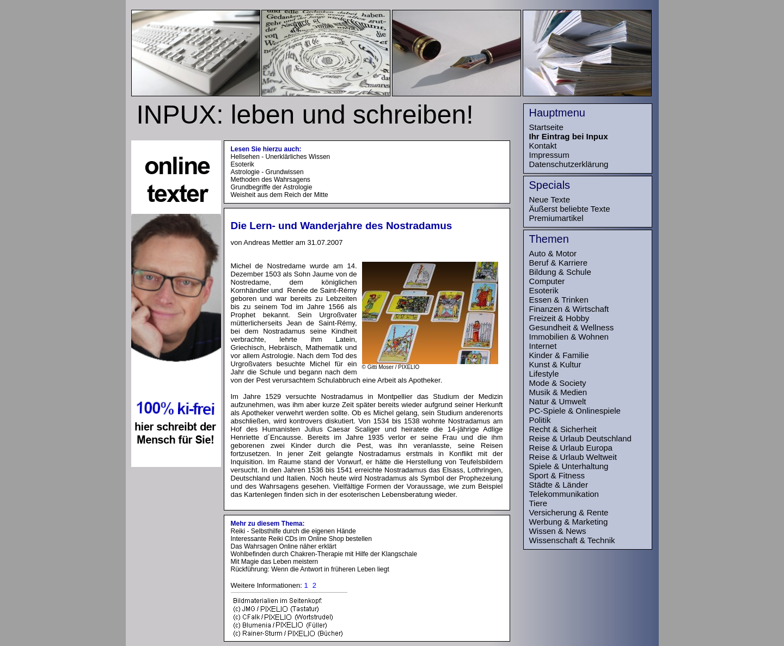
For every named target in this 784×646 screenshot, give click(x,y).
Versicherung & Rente (569, 512)
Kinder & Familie (559, 355)
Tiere (538, 503)
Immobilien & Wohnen (569, 336)
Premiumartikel (556, 218)
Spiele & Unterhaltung (569, 466)
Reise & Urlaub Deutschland (580, 438)
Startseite (546, 127)
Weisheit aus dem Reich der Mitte (279, 195)
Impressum (549, 154)
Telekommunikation (564, 494)
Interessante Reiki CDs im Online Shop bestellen (301, 539)
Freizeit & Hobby (559, 318)
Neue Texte (550, 199)
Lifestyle (544, 373)
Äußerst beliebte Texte (569, 208)
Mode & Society (557, 382)
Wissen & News (557, 531)
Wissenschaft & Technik (572, 540)
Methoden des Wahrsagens (270, 179)
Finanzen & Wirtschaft (569, 308)
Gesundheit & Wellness (571, 327)
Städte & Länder (558, 484)
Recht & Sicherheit (563, 429)
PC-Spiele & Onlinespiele (575, 410)
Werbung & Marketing (568, 521)
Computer (547, 281)
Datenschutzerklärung (569, 164)
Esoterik (242, 164)
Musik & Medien (558, 392)
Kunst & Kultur (555, 364)
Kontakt (543, 145)
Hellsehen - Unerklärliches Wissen (280, 157)
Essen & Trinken (559, 299)
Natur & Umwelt (557, 401)
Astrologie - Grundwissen (267, 172)
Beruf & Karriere (558, 262)
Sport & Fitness (557, 475)
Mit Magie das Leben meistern (274, 561)
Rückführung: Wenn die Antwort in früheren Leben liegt (310, 569)
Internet (543, 345)
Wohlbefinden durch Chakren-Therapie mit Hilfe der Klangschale (324, 554)
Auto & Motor (553, 253)
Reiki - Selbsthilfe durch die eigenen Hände (293, 531)
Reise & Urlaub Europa (570, 447)
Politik (540, 419)
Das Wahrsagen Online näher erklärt (283, 546)
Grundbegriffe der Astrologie (272, 187)
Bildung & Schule (560, 271)
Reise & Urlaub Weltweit (573, 457)
